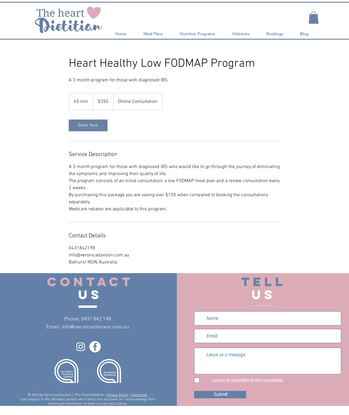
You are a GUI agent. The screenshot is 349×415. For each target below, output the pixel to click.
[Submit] (220, 394)
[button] (313, 17)
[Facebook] (95, 346)
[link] (88, 125)
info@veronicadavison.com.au (95, 327)
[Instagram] (80, 346)
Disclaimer (139, 394)
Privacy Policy (117, 394)
